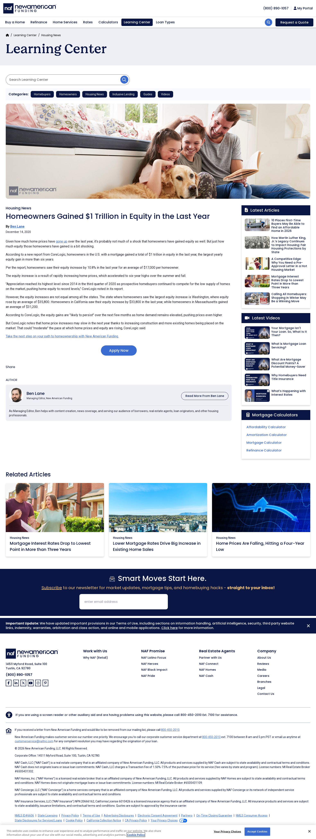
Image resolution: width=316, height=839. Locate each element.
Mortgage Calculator (264, 442)
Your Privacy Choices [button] (164, 820)
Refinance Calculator (264, 450)
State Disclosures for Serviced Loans (38, 820)
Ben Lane (17, 226)
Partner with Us (210, 658)
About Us (264, 658)
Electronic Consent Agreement (157, 815)
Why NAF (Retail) (95, 658)
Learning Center (137, 22)
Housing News (51, 35)
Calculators (108, 22)
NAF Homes (207, 670)
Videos (165, 94)
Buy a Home (15, 22)
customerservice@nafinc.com (34, 741)
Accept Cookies (257, 831)
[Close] (308, 625)
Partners (186, 815)
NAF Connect (208, 664)
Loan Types (165, 22)
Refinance (38, 22)
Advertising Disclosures (119, 815)
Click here (169, 628)
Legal (261, 688)
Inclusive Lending (123, 94)
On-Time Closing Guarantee (214, 815)
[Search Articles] (68, 79)
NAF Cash (206, 676)
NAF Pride (148, 676)
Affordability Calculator (266, 427)
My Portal (303, 8)
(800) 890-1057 (19, 674)
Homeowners (68, 94)
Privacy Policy (70, 815)
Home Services (65, 22)
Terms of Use (91, 815)
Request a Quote (294, 22)
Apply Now (119, 350)
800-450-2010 (191, 715)
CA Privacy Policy (136, 820)
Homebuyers (42, 94)
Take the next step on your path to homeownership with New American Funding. (62, 336)
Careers (263, 676)
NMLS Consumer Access (251, 815)
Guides (147, 94)
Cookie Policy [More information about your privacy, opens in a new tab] (136, 835)
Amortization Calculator (266, 434)
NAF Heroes (149, 664)
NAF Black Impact (154, 670)
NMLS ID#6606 (24, 815)
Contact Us (265, 694)
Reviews (263, 664)
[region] (158, 832)
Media (261, 670)
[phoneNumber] (276, 8)
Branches (264, 682)
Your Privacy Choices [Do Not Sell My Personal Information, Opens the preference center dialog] (227, 831)
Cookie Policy (74, 820)
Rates (88, 22)
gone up (61, 241)
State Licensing (48, 815)
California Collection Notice (104, 820)
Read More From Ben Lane (204, 396)
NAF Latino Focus (153, 658)
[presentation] (202, 602)
